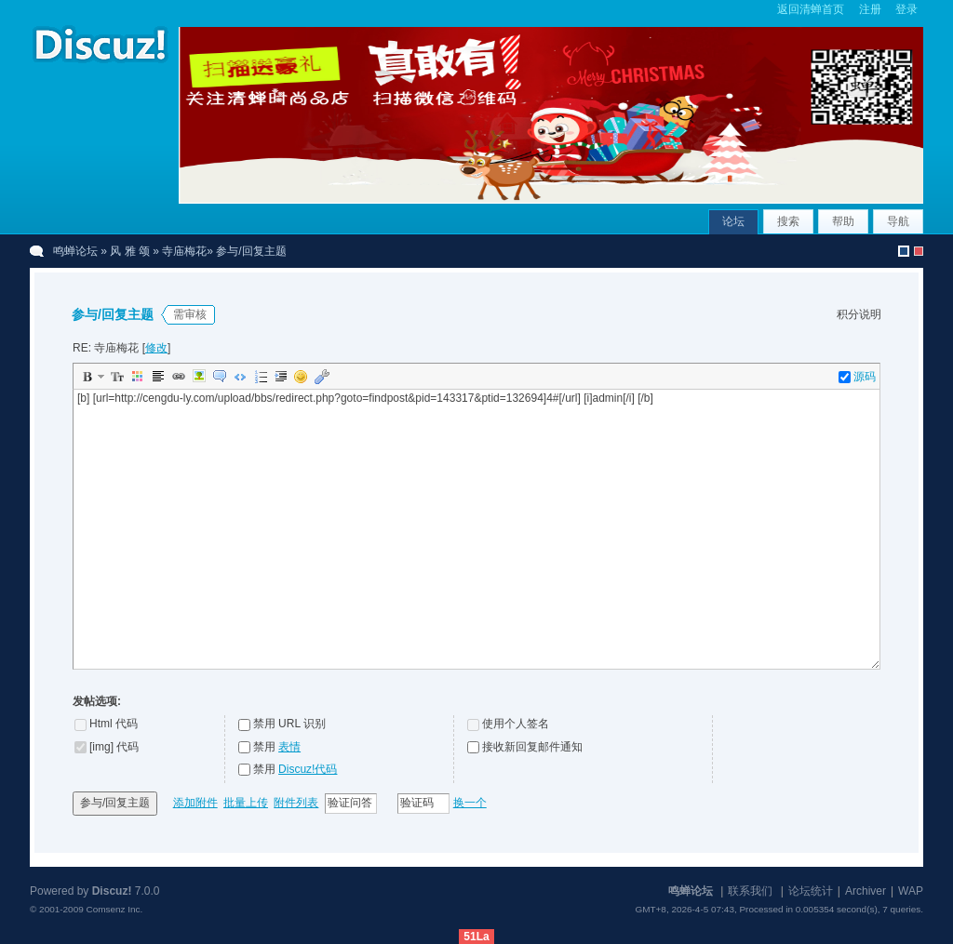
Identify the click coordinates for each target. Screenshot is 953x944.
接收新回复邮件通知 (532, 746)
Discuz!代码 (307, 769)
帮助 (843, 221)
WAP (910, 890)
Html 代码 (113, 723)
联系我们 (750, 890)
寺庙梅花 (184, 251)
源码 (857, 376)
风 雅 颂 (130, 251)
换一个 (470, 802)
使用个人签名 (515, 723)
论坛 (733, 221)
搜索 (788, 221)
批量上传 (245, 802)
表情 (289, 746)
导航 (898, 221)
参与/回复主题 (115, 802)
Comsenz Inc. (114, 909)
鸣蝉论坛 (75, 251)
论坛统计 (810, 890)
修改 (156, 347)
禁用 (277, 746)
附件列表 (296, 802)
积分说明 (859, 314)
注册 (870, 9)
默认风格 (903, 251)
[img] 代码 (114, 746)
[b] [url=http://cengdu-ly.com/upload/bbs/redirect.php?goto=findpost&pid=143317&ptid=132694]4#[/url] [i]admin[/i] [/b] (478, 529)
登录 (906, 9)
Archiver (865, 890)
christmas (918, 251)
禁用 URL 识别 (289, 723)
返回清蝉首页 (810, 9)
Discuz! (112, 890)
